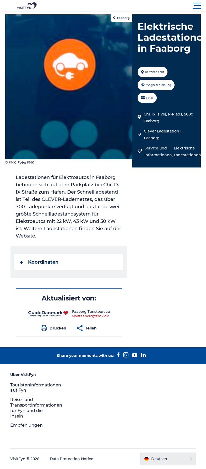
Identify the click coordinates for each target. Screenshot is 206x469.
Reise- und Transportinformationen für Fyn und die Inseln (36, 407)
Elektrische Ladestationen (187, 151)
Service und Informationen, (159, 151)
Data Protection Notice (71, 458)
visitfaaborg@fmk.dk (90, 316)
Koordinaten (39, 262)
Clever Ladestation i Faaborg (162, 134)
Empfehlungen (26, 425)
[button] (126, 6)
